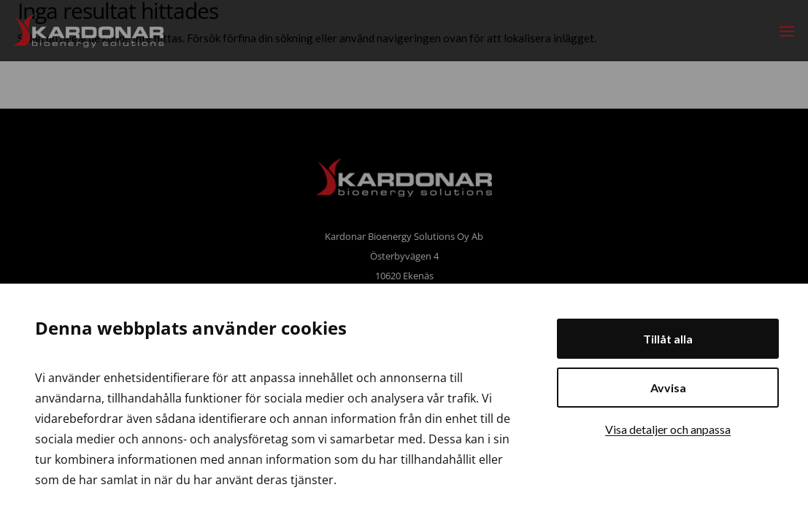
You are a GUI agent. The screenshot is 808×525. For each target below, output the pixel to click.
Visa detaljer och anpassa (668, 429)
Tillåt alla (668, 339)
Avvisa (668, 387)
